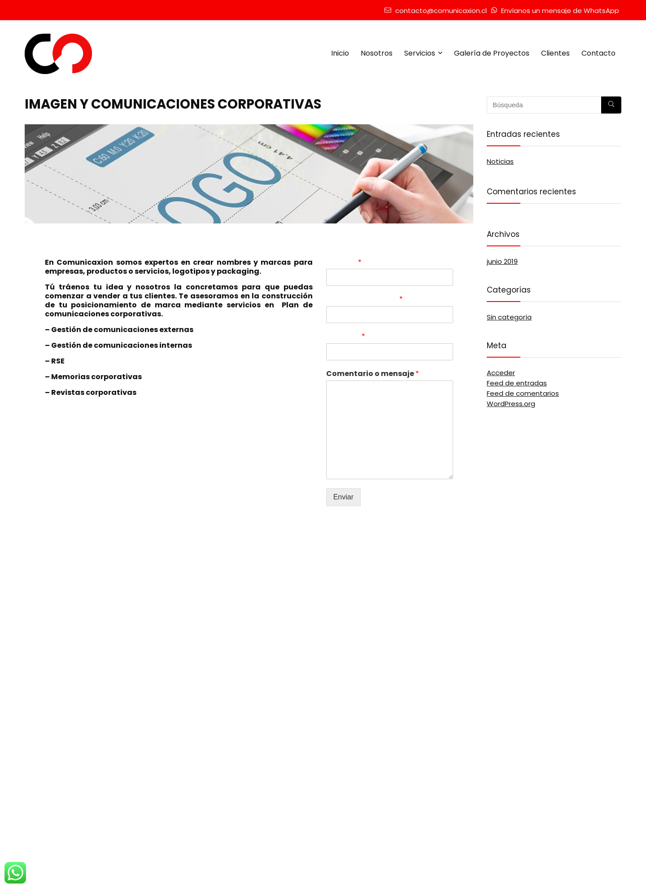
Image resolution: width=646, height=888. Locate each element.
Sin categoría (509, 317)
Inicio (340, 53)
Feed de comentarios (523, 393)
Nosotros (377, 53)
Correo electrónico (364, 299)
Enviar (343, 497)
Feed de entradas (517, 383)
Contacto (598, 53)
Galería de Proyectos (491, 53)
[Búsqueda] (611, 105)
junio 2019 (502, 261)
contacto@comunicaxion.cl (441, 10)
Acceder (501, 372)
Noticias (500, 161)
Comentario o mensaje (372, 374)
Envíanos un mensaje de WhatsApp (560, 10)
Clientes (555, 53)
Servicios (419, 53)
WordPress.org (511, 403)
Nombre (344, 262)
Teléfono (345, 336)
